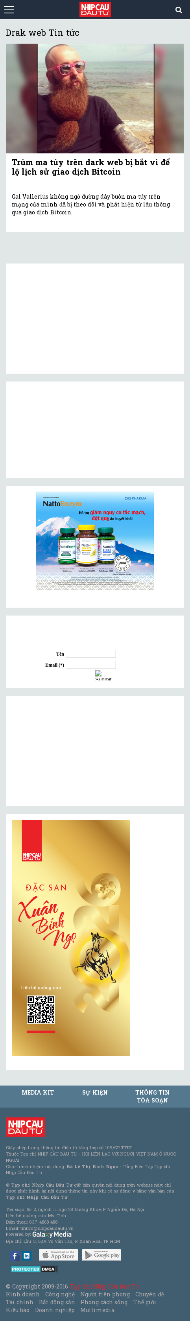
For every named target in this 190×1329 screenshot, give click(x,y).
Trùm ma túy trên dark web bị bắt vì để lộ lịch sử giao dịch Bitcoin (91, 167)
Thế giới (145, 1302)
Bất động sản (57, 1302)
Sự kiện (94, 1092)
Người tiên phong (105, 1294)
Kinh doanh (23, 1294)
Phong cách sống (104, 1302)
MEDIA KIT (38, 1092)
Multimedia (97, 1310)
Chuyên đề (149, 1294)
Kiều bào (18, 1310)
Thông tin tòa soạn (152, 1096)
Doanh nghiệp (54, 1310)
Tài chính (19, 1302)
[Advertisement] (71, 751)
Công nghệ (59, 1294)
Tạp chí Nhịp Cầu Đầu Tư (104, 1286)
